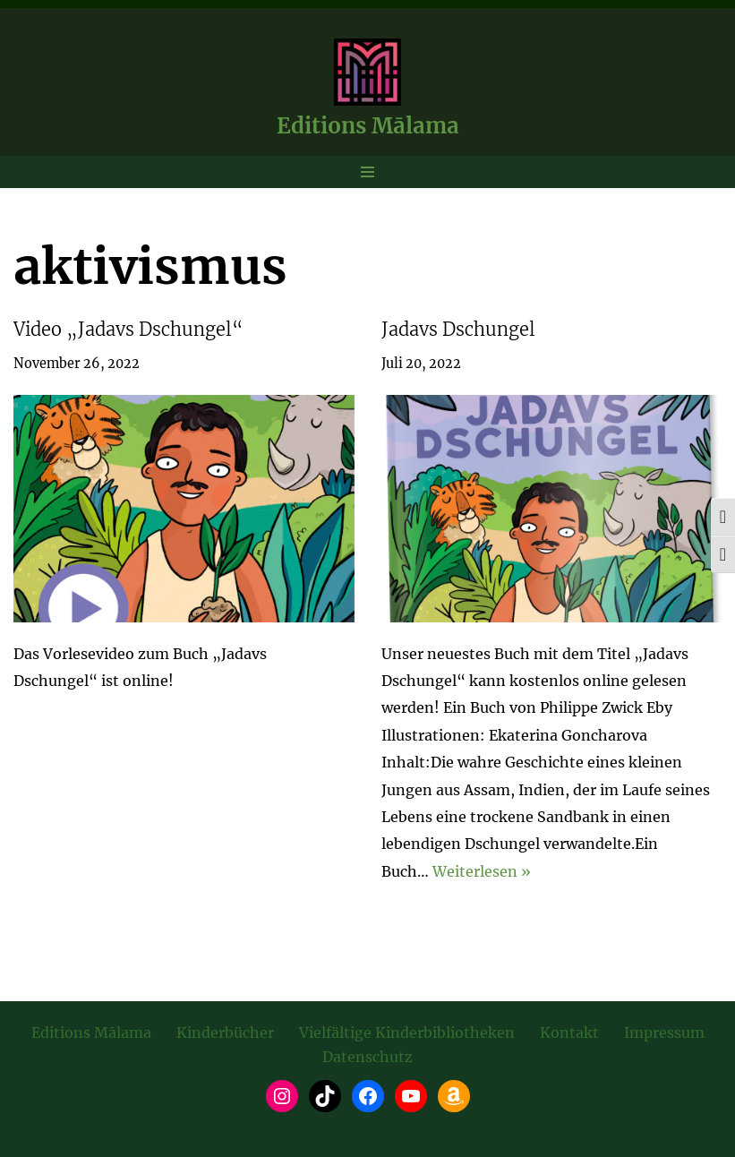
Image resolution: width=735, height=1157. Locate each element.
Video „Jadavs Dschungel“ (128, 329)
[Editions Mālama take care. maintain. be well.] (368, 93)
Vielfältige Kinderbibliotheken (407, 1032)
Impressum (664, 1032)
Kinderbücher (225, 1032)
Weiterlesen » (481, 871)
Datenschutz (367, 1057)
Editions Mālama (91, 1032)
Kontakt (569, 1032)
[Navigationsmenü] (367, 171)
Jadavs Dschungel (458, 329)
